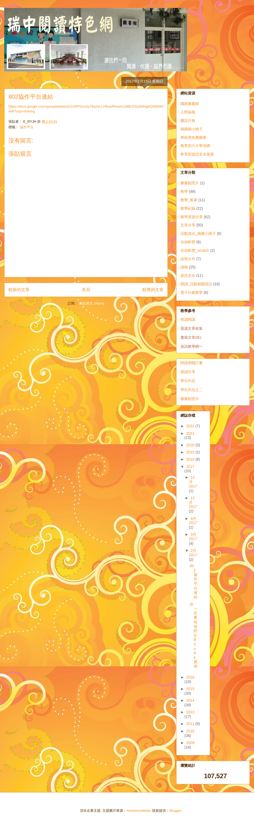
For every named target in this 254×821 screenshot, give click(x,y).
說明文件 (187, 259)
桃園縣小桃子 (191, 129)
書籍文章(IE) (190, 337)
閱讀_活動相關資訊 (196, 284)
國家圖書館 (189, 104)
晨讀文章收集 (191, 328)
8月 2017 (193, 520)
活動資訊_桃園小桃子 (198, 233)
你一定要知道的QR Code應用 (193, 635)
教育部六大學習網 (195, 146)
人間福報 (187, 112)
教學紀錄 (187, 208)
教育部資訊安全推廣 (197, 154)
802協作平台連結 (193, 581)
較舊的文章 (153, 289)
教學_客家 (188, 200)
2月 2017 (193, 552)
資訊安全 (187, 275)
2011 (191, 724)
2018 (191, 459)
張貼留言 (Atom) (91, 303)
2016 (190, 677)
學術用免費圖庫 (193, 137)
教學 (184, 191)
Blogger (175, 811)
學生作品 (187, 381)
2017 (190, 467)
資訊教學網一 (191, 346)
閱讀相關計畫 (191, 363)
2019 (191, 452)
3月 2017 (193, 536)
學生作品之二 (191, 390)
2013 (190, 712)
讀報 (184, 267)
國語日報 (187, 120)
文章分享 (187, 225)
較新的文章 (19, 289)
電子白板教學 (191, 292)
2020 (191, 445)
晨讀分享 (187, 372)
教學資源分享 (191, 217)
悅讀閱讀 (187, 319)
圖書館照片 (189, 183)
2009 (190, 743)
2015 (190, 689)
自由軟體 (187, 242)
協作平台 (27, 127)
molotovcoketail (138, 811)
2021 (190, 433)
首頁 (86, 289)
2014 (190, 700)
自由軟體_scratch (194, 250)
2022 (191, 426)
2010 (190, 731)
